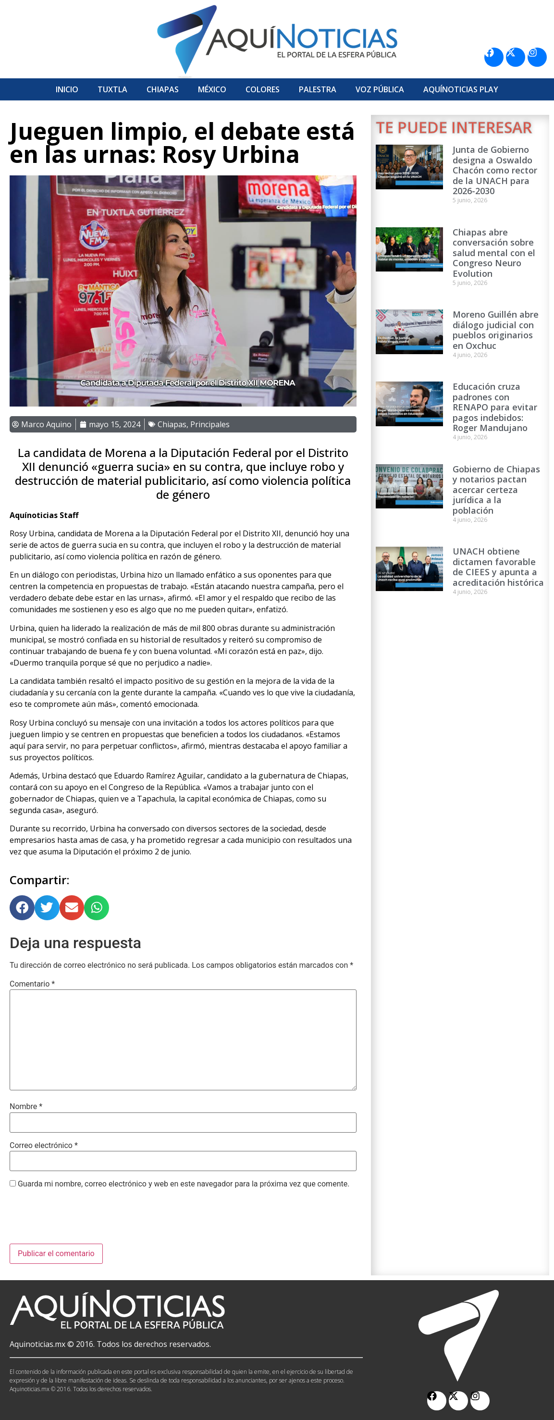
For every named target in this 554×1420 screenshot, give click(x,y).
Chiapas (163, 89)
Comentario (32, 984)
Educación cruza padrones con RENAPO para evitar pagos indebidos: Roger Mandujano (495, 407)
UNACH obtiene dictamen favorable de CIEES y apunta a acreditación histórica (498, 566)
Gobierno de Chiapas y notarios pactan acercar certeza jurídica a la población (496, 489)
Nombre (26, 1107)
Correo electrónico (44, 1145)
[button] (22, 907)
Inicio (67, 89)
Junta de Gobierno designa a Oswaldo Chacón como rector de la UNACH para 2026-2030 (495, 170)
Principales (210, 424)
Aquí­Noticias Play (460, 89)
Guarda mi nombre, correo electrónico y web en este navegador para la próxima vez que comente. (183, 1184)
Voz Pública (380, 89)
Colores (263, 89)
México (212, 89)
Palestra (317, 89)
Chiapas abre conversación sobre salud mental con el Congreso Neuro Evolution (494, 252)
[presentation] (83, 1220)
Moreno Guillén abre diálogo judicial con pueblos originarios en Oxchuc (496, 330)
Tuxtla (112, 89)
